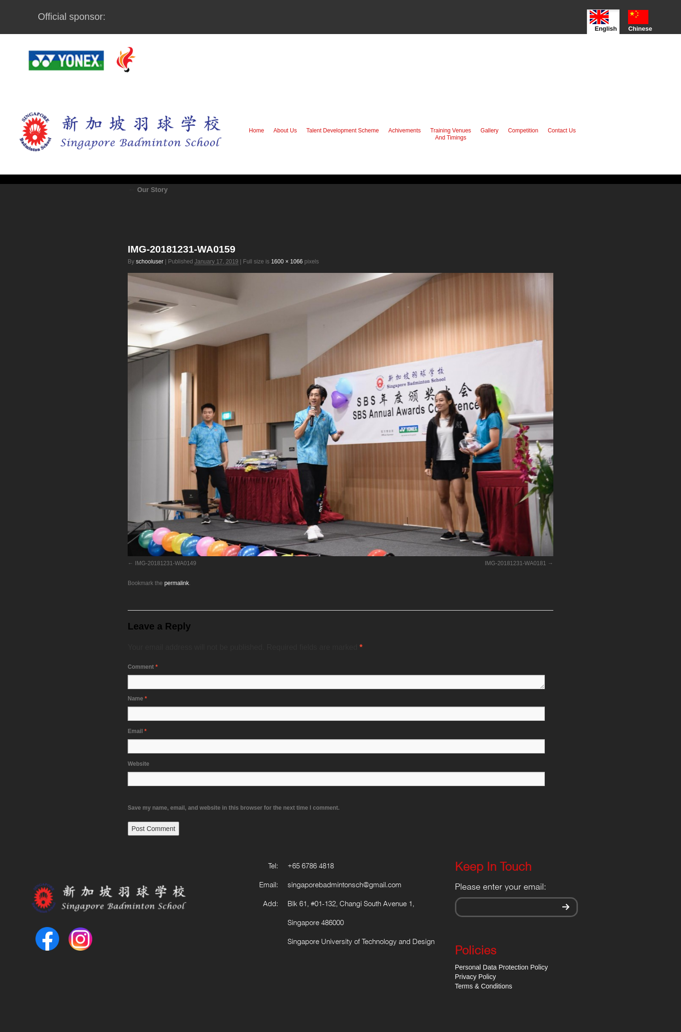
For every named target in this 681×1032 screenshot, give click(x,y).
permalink (176, 583)
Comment (142, 667)
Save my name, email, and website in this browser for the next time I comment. (234, 808)
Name (137, 698)
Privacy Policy (475, 976)
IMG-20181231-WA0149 (165, 563)
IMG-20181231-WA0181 (515, 563)
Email (137, 731)
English (603, 21)
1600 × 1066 (287, 261)
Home (256, 130)
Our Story (147, 189)
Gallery (489, 130)
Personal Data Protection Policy (501, 967)
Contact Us (562, 130)
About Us (285, 130)
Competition (523, 130)
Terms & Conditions (483, 986)
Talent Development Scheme (342, 130)
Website (138, 764)
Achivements (404, 130)
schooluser (149, 261)
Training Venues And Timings (450, 134)
